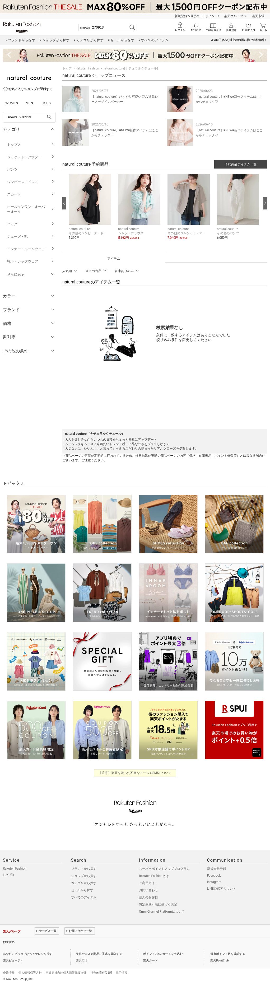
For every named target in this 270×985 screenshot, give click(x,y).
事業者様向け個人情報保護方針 (66, 972)
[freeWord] (29, 117)
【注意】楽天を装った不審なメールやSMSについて (135, 773)
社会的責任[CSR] (101, 972)
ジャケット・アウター (30, 157)
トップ (67, 68)
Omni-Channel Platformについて (162, 911)
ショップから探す (83, 876)
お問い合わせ (148, 890)
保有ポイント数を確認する (227, 954)
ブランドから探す (83, 869)
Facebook (214, 875)
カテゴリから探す (83, 883)
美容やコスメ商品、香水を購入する (99, 954)
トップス (30, 144)
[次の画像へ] (265, 203)
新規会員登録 (216, 869)
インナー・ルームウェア (30, 248)
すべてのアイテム (83, 897)
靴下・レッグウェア (30, 261)
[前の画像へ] (64, 203)
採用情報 (121, 972)
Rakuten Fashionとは (154, 876)
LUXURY (9, 875)
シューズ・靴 (30, 236)
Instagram (214, 882)
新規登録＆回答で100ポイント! (197, 16)
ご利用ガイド (148, 883)
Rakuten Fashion (87, 68)
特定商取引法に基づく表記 (158, 904)
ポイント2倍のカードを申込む (163, 954)
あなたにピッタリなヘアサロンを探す (27, 954)
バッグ (30, 224)
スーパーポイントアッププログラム (164, 869)
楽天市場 (258, 16)
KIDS (47, 103)
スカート (30, 194)
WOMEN (11, 103)
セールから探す (82, 890)
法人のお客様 (148, 897)
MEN (29, 103)
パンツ (30, 169)
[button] (90, 211)
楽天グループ (233, 16)
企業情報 (9, 972)
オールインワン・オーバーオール (30, 209)
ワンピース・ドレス (30, 181)
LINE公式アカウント (221, 888)
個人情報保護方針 (30, 972)
